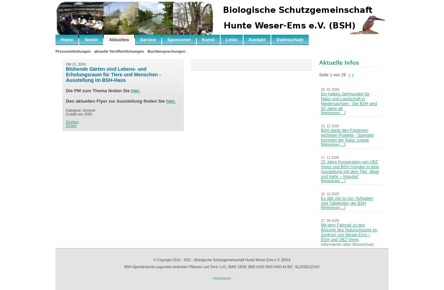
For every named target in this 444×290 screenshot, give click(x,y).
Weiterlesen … (333, 113)
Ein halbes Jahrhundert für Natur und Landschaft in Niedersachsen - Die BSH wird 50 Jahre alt (349, 101)
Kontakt (257, 39)
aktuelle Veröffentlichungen (119, 51)
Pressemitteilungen (73, 51)
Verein (91, 39)
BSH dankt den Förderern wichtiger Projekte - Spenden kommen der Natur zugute (347, 135)
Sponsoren (179, 39)
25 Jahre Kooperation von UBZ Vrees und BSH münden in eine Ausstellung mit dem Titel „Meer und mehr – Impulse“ (350, 169)
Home (67, 39)
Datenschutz (289, 39)
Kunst (208, 39)
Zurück (71, 126)
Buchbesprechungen (166, 51)
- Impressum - (222, 278)
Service (148, 39)
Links (232, 39)
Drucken (72, 122)
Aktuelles (119, 39)
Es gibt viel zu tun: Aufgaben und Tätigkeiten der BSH (347, 201)
